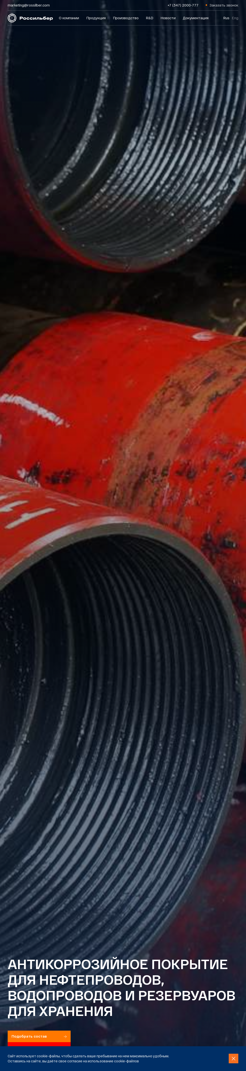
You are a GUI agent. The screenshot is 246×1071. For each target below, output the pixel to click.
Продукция (96, 18)
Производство (126, 18)
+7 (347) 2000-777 (183, 5)
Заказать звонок (223, 5)
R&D (149, 18)
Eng (235, 18)
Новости (168, 18)
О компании (69, 18)
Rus (226, 18)
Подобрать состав (39, 1036)
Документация (196, 18)
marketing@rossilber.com (29, 5)
